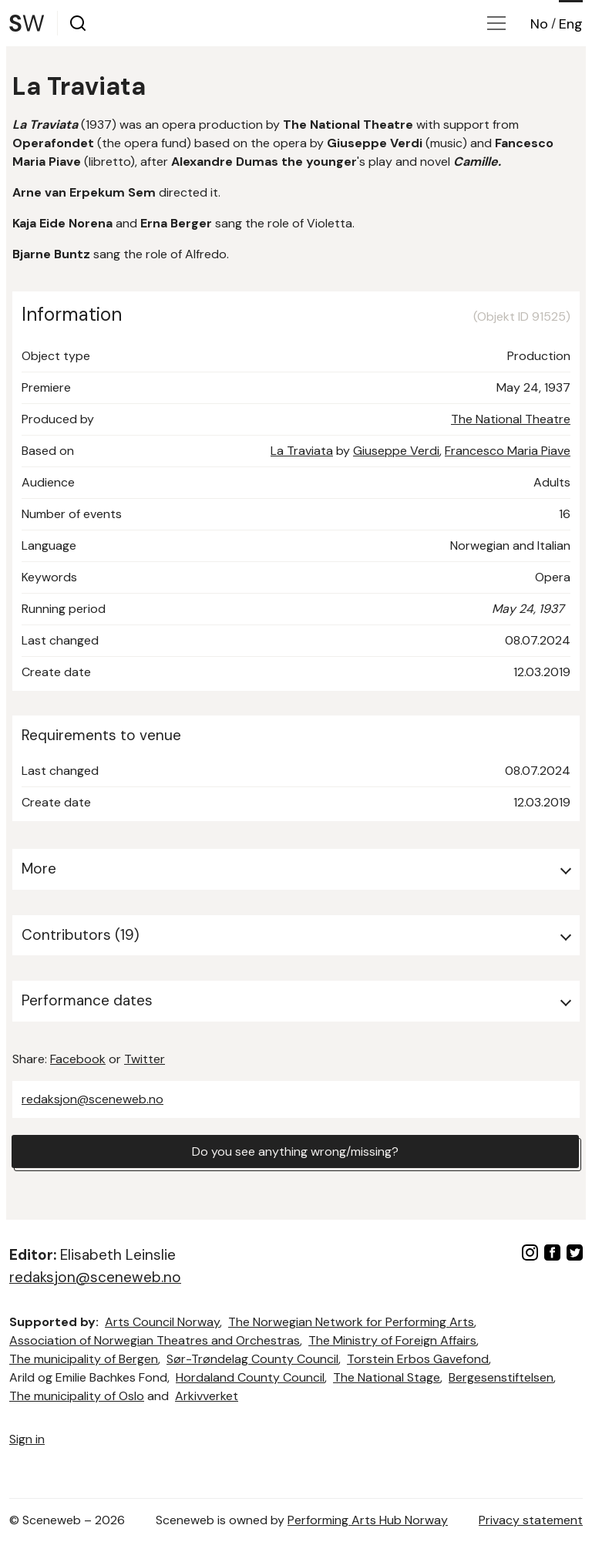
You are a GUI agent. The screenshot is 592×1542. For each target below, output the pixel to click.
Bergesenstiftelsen (501, 1377)
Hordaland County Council (250, 1377)
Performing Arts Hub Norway (368, 1520)
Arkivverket (206, 1396)
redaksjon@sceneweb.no (92, 1099)
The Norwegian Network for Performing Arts (351, 1322)
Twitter (144, 1059)
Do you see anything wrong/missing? (295, 1151)
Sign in (27, 1439)
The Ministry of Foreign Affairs (392, 1340)
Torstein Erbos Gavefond (418, 1359)
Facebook (78, 1059)
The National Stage (386, 1377)
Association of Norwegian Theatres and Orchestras (154, 1340)
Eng (571, 24)
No (539, 24)
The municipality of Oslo (76, 1396)
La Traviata (302, 451)
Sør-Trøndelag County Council (252, 1359)
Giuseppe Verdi (396, 451)
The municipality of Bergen (83, 1359)
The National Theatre (510, 419)
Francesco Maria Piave (507, 451)
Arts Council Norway (162, 1322)
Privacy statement (531, 1520)
